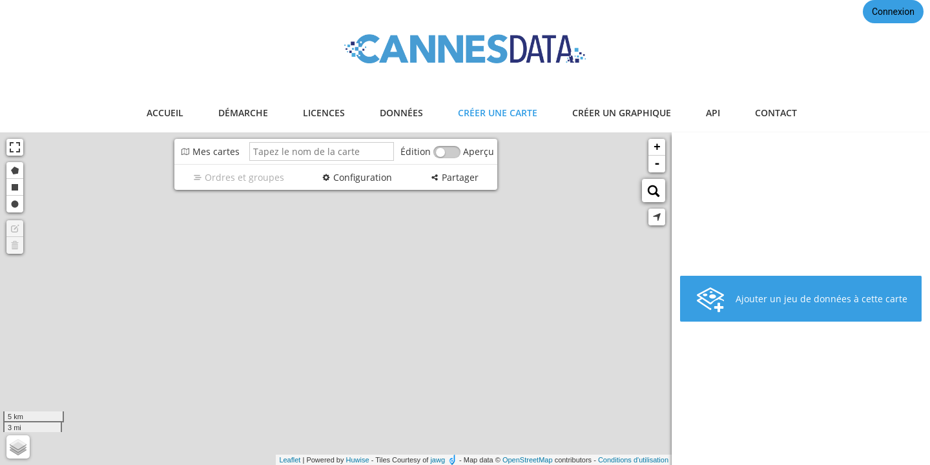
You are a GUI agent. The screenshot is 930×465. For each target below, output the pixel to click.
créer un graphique (621, 113)
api (713, 113)
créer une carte (497, 113)
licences (324, 113)
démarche (243, 113)
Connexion (893, 11)
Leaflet (289, 460)
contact (776, 113)
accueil (165, 113)
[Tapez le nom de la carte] (321, 151)
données (401, 113)
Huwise (357, 460)
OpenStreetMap (527, 460)
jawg (437, 460)
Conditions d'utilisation (633, 460)
